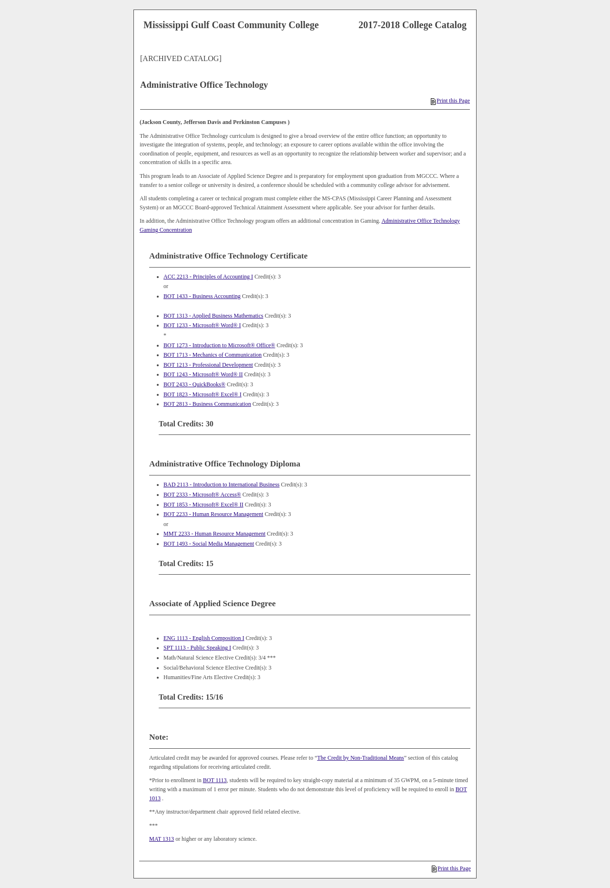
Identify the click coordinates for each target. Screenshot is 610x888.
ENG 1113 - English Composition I (203, 638)
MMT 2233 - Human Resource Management (214, 533)
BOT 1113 (215, 780)
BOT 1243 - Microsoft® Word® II (203, 374)
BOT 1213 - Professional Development (208, 364)
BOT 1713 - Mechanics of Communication (212, 354)
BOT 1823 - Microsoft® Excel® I (202, 394)
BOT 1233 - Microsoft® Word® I (202, 325)
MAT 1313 (161, 839)
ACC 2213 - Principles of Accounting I (208, 276)
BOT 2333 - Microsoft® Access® (202, 494)
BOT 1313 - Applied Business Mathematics (213, 315)
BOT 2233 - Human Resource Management (213, 514)
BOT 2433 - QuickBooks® (194, 384)
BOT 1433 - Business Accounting (202, 296)
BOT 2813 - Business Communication (207, 404)
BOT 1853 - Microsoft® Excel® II (203, 504)
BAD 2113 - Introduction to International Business (221, 484)
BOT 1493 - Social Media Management (208, 543)
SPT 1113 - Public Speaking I (197, 647)
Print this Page (450, 100)
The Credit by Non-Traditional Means (360, 757)
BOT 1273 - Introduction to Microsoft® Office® (219, 345)
